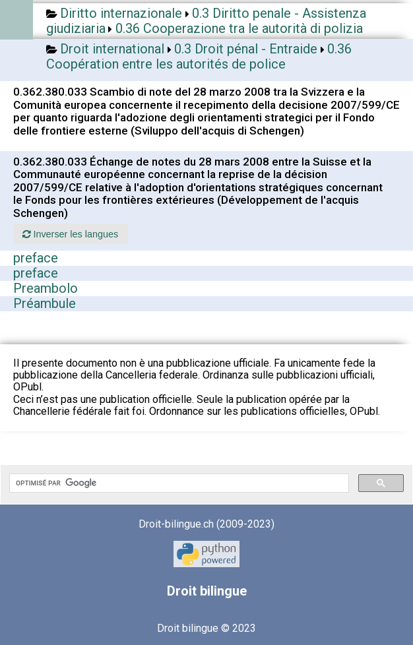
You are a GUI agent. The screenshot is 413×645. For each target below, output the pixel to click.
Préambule (44, 303)
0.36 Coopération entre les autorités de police (199, 56)
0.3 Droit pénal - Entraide (245, 49)
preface (35, 258)
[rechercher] (178, 483)
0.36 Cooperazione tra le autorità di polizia (239, 28)
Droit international (112, 49)
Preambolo (45, 288)
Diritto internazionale (121, 13)
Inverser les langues (70, 234)
